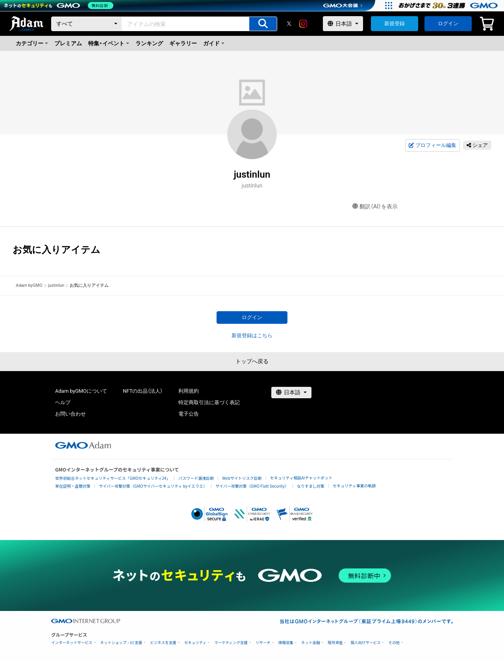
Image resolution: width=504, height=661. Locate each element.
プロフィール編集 (432, 145)
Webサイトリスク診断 (242, 478)
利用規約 (188, 391)
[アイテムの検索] (263, 24)
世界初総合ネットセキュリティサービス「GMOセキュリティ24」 (112, 478)
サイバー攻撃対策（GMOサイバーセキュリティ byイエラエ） (153, 486)
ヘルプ (62, 402)
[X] (289, 24)
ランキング (149, 43)
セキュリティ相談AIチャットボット (301, 478)
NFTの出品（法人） (143, 391)
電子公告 (188, 414)
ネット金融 (310, 642)
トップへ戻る (252, 361)
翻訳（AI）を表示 (375, 206)
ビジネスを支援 (163, 642)
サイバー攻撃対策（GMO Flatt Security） (252, 486)
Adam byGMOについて (81, 391)
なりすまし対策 (310, 486)
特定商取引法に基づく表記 (209, 402)
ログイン (448, 23)
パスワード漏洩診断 (196, 478)
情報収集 (285, 642)
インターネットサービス (72, 642)
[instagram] (303, 24)
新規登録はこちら (252, 335)
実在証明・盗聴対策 (73, 486)
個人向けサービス (365, 642)
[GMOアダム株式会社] (83, 445)
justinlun (56, 285)
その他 (394, 642)
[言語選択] (343, 23)
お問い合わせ (70, 414)
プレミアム (68, 43)
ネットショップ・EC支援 (121, 642)
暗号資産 (335, 642)
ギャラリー (183, 43)
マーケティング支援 (231, 642)
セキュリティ (195, 642)
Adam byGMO (29, 285)
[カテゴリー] (86, 24)
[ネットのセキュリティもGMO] (60, 5)
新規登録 (394, 23)
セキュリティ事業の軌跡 (354, 485)
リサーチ (263, 642)
